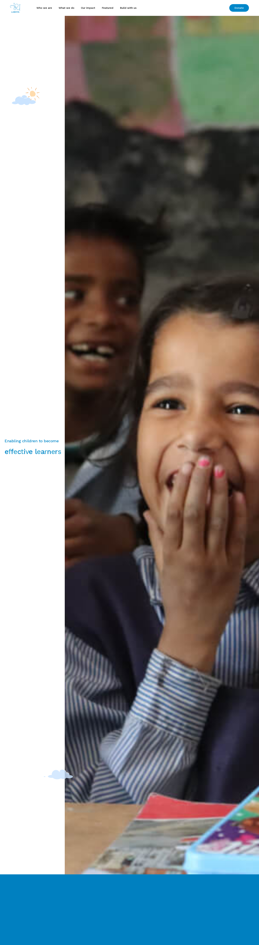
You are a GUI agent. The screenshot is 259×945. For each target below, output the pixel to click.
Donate (239, 7)
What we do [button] (66, 7)
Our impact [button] (88, 7)
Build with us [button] (128, 7)
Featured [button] (107, 7)
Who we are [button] (44, 7)
